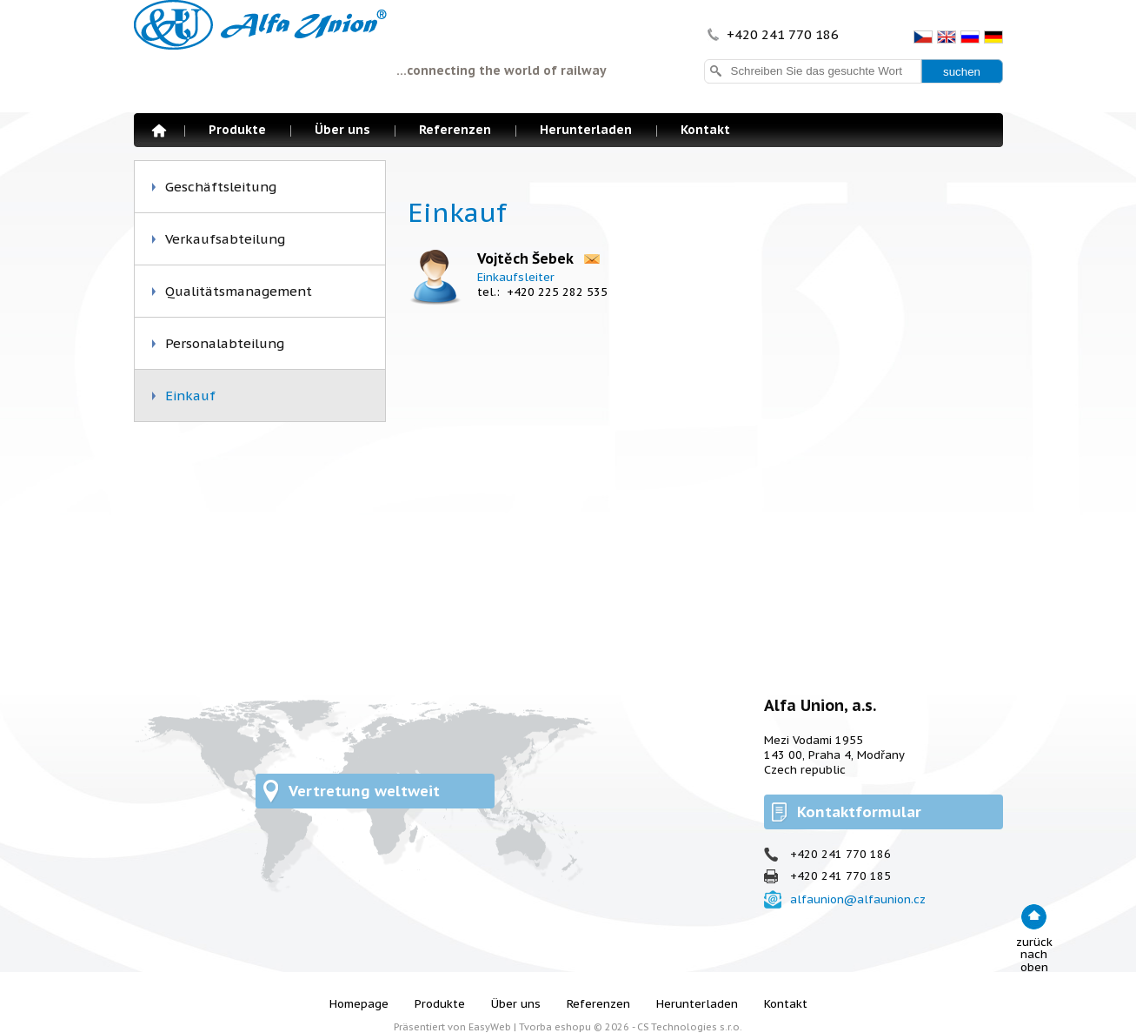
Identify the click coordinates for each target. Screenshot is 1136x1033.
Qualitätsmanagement (238, 291)
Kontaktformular (859, 812)
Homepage (159, 131)
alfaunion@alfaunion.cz (858, 899)
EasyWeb (489, 1027)
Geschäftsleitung (220, 186)
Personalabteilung (224, 343)
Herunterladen (586, 130)
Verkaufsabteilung (225, 239)
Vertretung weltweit (364, 791)
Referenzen (455, 130)
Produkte (237, 130)
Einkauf (190, 395)
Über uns (342, 130)
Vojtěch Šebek (525, 258)
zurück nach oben (1034, 954)
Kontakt (705, 130)
